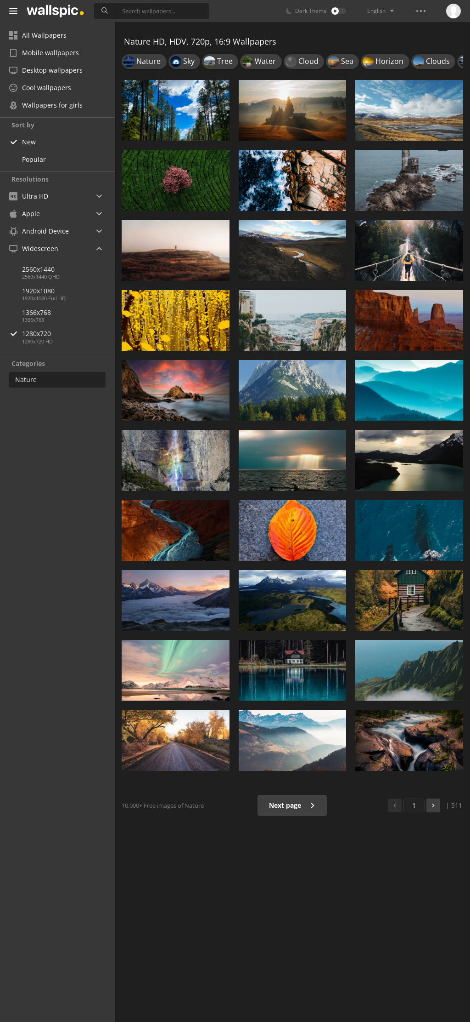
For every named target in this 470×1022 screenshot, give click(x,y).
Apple (24, 213)
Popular (34, 159)
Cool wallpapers (40, 87)
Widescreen (33, 248)
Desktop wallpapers (46, 70)
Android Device (39, 231)
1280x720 (68, 333)
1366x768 (36, 312)
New (29, 141)
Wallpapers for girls (46, 105)
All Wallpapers (38, 35)
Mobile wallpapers (44, 52)
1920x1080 (38, 290)
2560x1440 (38, 269)
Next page (292, 805)
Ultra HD (28, 196)
